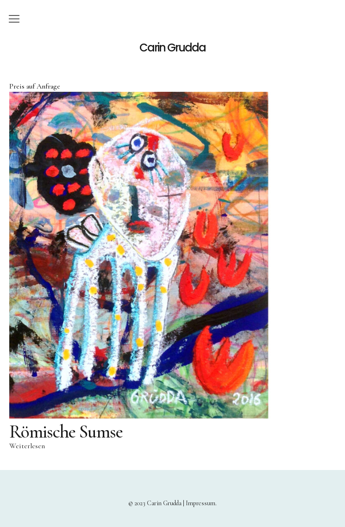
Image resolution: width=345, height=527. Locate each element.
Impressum (200, 503)
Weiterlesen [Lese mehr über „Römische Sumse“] (27, 446)
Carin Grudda (172, 48)
